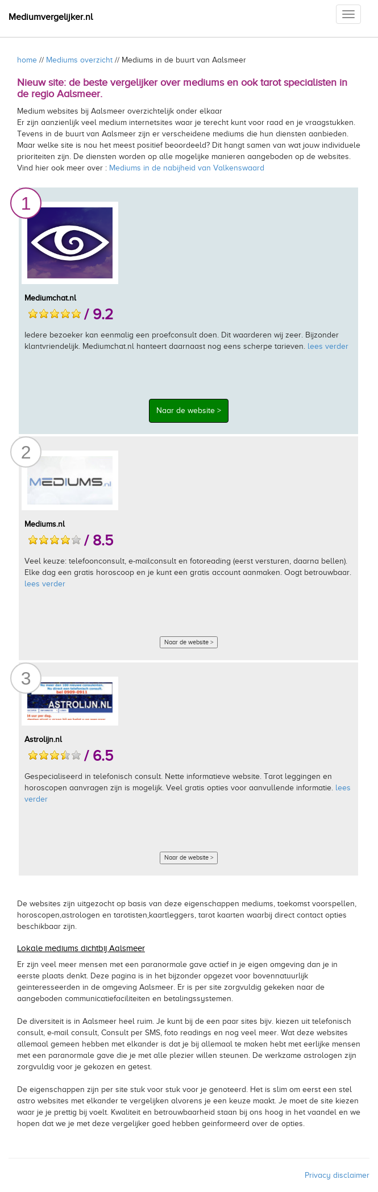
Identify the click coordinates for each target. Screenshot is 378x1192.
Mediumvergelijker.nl (51, 17)
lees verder (328, 346)
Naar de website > (188, 410)
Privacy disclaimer (337, 1175)
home (27, 60)
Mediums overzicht (79, 60)
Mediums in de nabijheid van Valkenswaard (186, 168)
